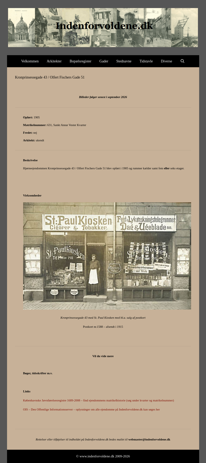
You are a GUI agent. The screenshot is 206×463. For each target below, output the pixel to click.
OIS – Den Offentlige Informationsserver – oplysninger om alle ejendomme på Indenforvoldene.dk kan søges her (91, 409)
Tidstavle (146, 61)
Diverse (166, 61)
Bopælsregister (80, 61)
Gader (103, 61)
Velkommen (30, 61)
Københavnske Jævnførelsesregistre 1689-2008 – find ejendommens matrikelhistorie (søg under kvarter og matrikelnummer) (98, 400)
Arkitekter (54, 61)
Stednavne (123, 61)
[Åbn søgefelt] (182, 61)
